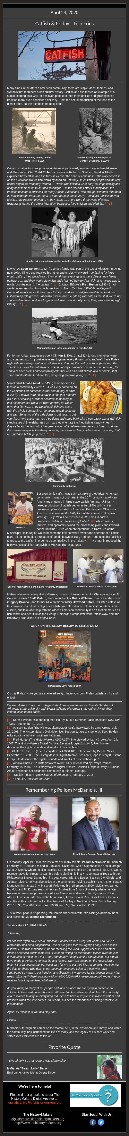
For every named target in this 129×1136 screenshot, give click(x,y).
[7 (88, 540)
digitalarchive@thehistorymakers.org (34, 1102)
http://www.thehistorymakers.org (38, 1123)
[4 (8, 751)
